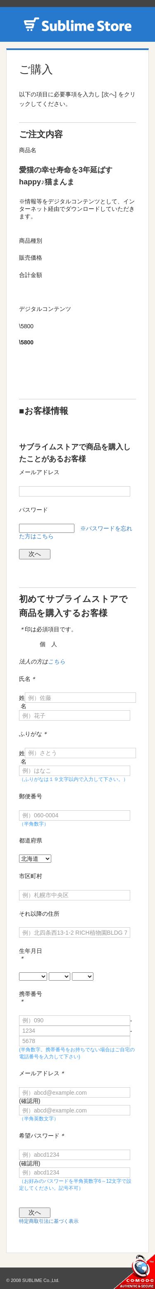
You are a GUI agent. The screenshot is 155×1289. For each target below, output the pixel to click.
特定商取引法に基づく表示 (49, 1221)
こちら (56, 661)
